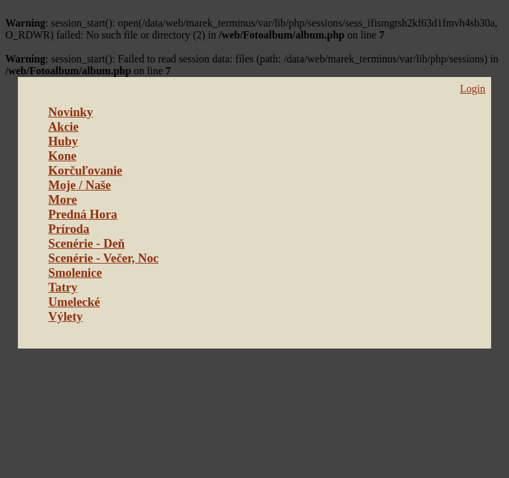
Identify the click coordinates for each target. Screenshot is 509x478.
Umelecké (74, 302)
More (62, 199)
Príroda (68, 229)
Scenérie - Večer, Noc (103, 258)
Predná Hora (82, 214)
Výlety (65, 316)
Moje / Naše (79, 185)
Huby (63, 141)
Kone (62, 156)
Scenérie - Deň (86, 243)
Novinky (70, 112)
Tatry (63, 287)
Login (472, 88)
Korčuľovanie (85, 170)
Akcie (63, 126)
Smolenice (75, 272)
